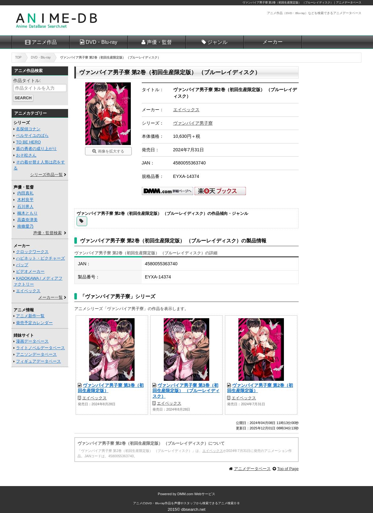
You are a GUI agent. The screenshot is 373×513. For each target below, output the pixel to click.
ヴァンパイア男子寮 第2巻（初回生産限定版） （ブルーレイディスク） (287, 2)
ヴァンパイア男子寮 (193, 123)
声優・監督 (159, 42)
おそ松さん (26, 155)
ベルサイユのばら (32, 135)
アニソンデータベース (36, 354)
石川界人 (25, 206)
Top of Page (288, 468)
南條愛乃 (25, 226)
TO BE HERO (28, 142)
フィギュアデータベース (38, 361)
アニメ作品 (44, 42)
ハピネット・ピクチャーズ (40, 258)
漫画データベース (32, 341)
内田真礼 (25, 193)
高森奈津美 (27, 219)
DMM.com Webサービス (196, 494)
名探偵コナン (28, 129)
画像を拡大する (111, 151)
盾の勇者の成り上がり (36, 148)
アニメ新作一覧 (30, 316)
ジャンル (217, 42)
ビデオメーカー (30, 271)
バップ (22, 264)
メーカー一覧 (50, 297)
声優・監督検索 (47, 233)
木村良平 (25, 199)
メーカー (273, 41)
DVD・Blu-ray (101, 42)
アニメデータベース (252, 468)
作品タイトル (26, 80)
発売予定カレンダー (34, 322)
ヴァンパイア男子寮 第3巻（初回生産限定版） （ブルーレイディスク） (186, 391)
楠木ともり (27, 213)
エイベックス (186, 109)
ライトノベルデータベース (40, 347)
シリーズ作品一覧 (46, 174)
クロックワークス (32, 251)
